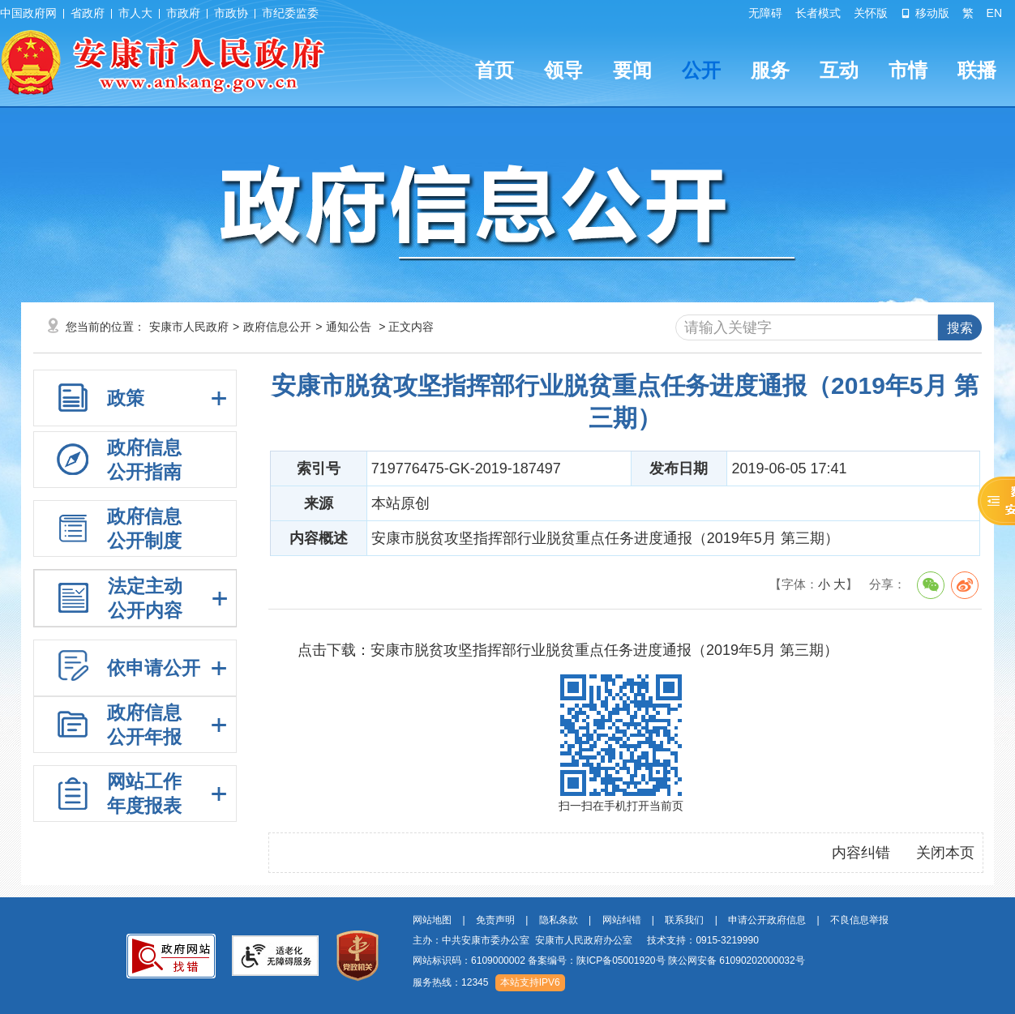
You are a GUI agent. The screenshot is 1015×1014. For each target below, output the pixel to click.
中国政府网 (28, 12)
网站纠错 (621, 920)
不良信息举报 (859, 920)
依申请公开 (153, 667)
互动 (839, 70)
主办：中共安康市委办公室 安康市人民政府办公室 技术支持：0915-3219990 (586, 940)
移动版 (925, 12)
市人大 (135, 12)
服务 (770, 70)
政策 (125, 398)
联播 (976, 70)
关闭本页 (945, 853)
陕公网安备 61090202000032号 (736, 960)
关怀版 (871, 12)
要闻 (632, 70)
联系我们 (684, 920)
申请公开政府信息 (767, 920)
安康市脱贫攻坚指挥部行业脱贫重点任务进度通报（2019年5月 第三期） (604, 650)
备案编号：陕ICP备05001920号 (596, 960)
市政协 (231, 12)
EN (994, 12)
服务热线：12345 (450, 982)
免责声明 (495, 920)
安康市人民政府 (189, 326)
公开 (701, 70)
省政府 (88, 12)
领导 (563, 70)
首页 (494, 70)
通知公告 (348, 326)
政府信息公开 (277, 326)
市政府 (183, 12)
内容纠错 (861, 853)
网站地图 (432, 920)
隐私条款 (558, 920)
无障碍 (765, 12)
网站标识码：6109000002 (609, 960)
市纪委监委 (290, 12)
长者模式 (818, 12)
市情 (908, 70)
